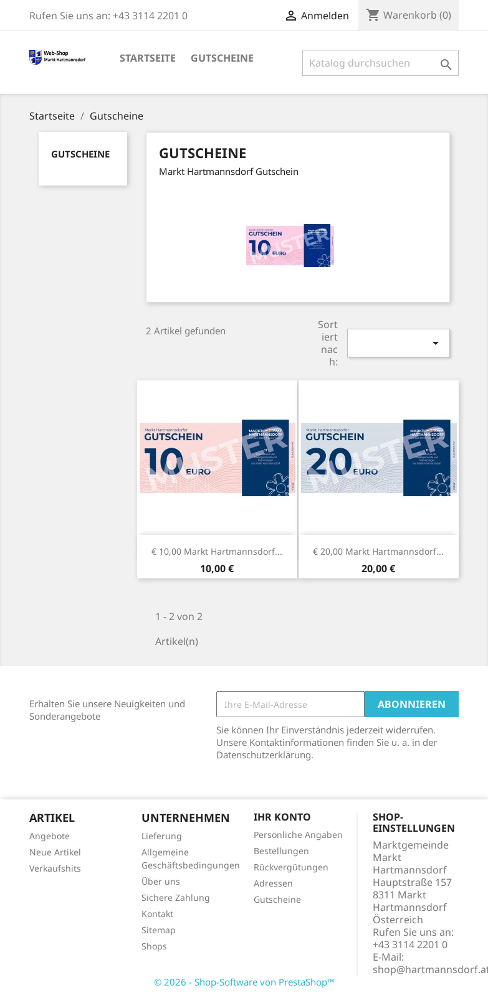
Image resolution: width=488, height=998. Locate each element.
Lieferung (161, 836)
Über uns (160, 881)
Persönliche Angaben (298, 834)
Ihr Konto (282, 817)
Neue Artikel (55, 852)
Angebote (49, 836)
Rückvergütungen (291, 867)
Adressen (273, 883)
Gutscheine (222, 58)
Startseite (148, 58)
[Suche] (380, 63)
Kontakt (157, 914)
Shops (154, 946)
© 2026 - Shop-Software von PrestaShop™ (244, 982)
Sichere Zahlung (175, 897)
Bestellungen (281, 851)
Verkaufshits (55, 868)
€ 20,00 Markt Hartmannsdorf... (378, 551)
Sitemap (158, 930)
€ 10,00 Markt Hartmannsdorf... (216, 551)
